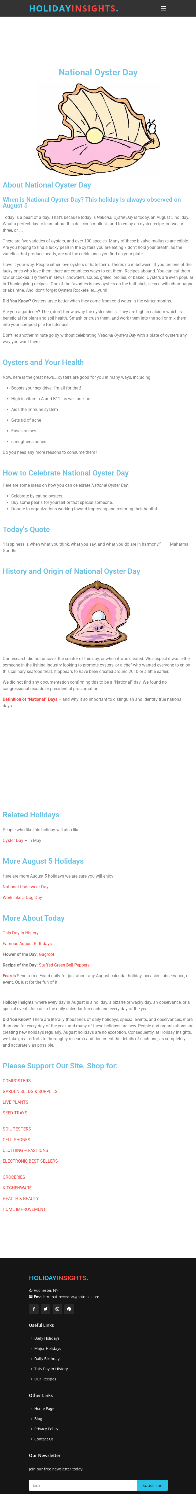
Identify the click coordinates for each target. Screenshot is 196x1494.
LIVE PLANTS (15, 1102)
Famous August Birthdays (27, 943)
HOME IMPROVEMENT (24, 1209)
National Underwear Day (26, 886)
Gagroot (46, 954)
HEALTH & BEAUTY (21, 1198)
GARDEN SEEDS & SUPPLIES (30, 1091)
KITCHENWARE (17, 1187)
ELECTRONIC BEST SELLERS (30, 1161)
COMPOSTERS (17, 1080)
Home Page (44, 1408)
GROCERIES (14, 1177)
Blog (38, 1419)
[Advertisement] (98, 37)
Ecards (9, 975)
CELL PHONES (16, 1139)
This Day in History (21, 932)
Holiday (74, 8)
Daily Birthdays (47, 1359)
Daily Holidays (47, 1338)
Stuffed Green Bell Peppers (64, 965)
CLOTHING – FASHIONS (25, 1150)
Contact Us (44, 1439)
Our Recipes (45, 1379)
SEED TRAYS (15, 1112)
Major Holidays (47, 1348)
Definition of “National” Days (30, 699)
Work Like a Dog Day (22, 897)
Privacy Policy (46, 1429)
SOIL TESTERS (17, 1129)
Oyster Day (13, 840)
